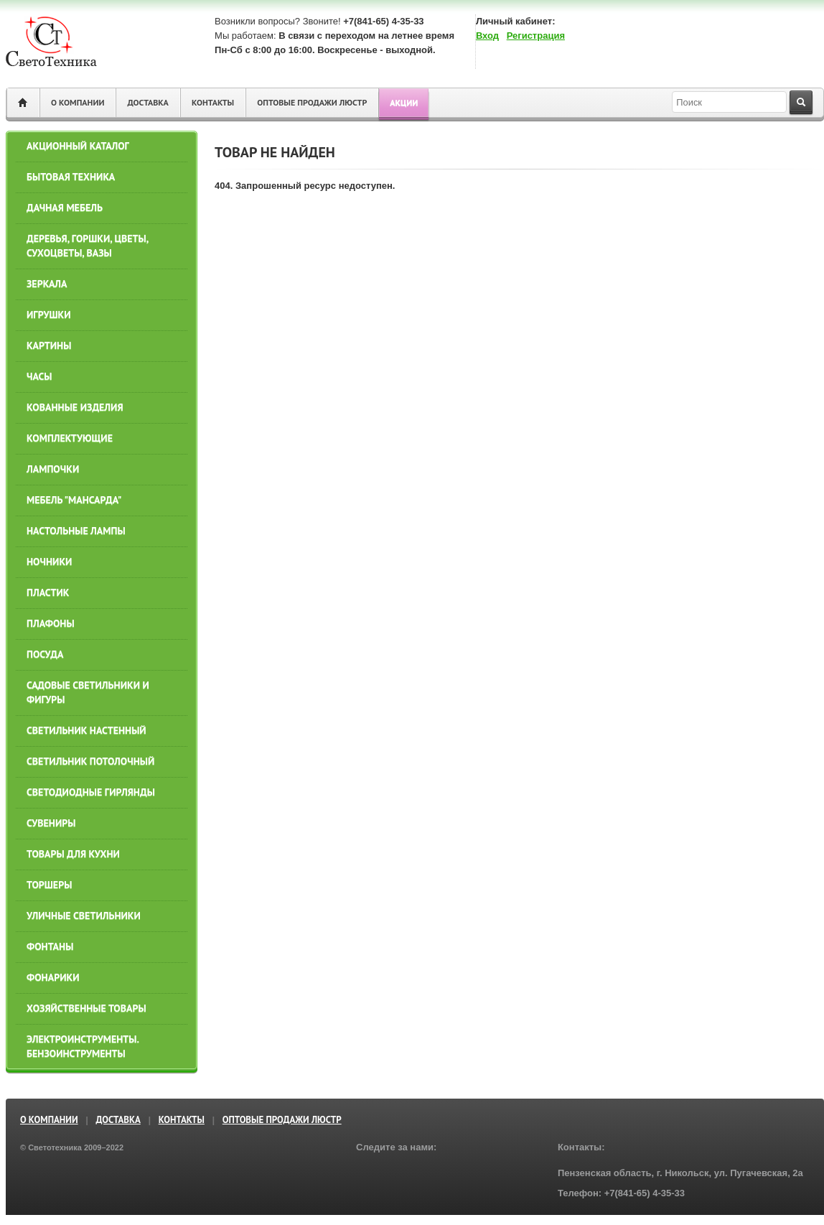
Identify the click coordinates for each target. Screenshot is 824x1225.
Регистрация (536, 35)
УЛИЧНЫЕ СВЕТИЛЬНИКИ (84, 915)
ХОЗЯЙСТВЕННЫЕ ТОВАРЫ (86, 1008)
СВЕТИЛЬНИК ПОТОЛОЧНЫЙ (90, 761)
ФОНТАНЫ (50, 946)
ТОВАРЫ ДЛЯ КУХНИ (73, 853)
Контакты (213, 102)
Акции (404, 102)
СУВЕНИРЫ (51, 822)
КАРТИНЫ (49, 345)
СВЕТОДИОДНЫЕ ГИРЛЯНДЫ (91, 792)
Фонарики (53, 977)
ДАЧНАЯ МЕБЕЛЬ (65, 207)
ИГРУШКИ (48, 314)
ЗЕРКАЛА (47, 283)
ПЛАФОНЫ (51, 623)
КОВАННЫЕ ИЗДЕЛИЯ (75, 407)
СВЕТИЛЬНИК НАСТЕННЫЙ (86, 730)
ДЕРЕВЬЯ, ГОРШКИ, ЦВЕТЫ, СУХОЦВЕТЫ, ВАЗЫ (87, 245)
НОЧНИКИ (49, 561)
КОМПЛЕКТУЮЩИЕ (70, 438)
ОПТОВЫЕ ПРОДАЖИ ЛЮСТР (312, 102)
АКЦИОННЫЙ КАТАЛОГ (78, 145)
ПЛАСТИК (48, 592)
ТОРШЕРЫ (49, 884)
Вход (487, 35)
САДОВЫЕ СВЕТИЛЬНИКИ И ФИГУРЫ (88, 692)
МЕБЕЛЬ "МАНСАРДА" (74, 499)
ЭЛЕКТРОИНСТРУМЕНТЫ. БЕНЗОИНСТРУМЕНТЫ (83, 1046)
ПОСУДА (45, 654)
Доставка (147, 102)
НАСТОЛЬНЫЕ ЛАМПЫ (76, 530)
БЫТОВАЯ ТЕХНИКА (71, 176)
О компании (77, 102)
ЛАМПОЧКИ (53, 468)
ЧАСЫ (39, 376)
